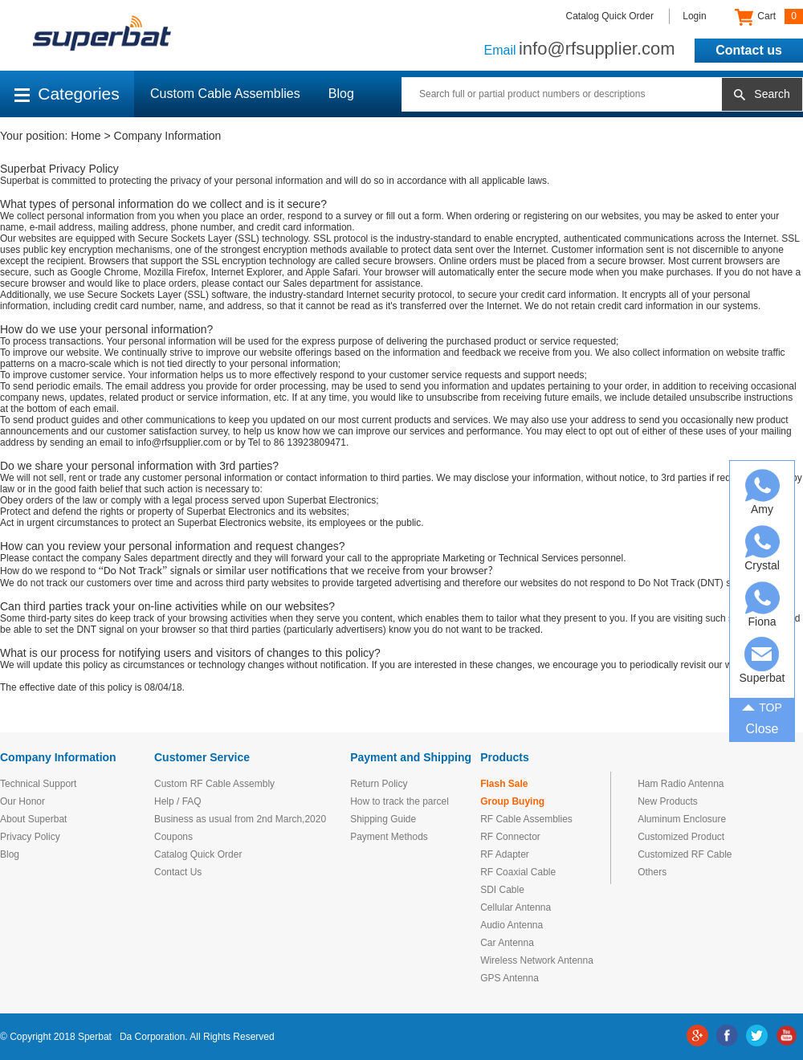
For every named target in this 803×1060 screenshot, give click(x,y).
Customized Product (681, 836)
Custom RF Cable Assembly (214, 783)
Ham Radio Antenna (681, 783)
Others (652, 872)
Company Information (168, 135)
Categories (67, 93)
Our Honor (22, 801)
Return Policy (378, 783)
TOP (762, 706)
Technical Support (38, 783)
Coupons (173, 836)
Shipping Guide (383, 819)
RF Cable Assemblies (526, 819)
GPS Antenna (509, 978)
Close (762, 729)
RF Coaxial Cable (518, 872)
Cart (769, 17)
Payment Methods (389, 836)
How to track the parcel (399, 801)
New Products (668, 801)
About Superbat (33, 819)
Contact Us (178, 872)
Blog (341, 93)
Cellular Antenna (515, 907)
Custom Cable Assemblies (225, 93)
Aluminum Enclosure (682, 819)
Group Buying (512, 801)
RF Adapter (504, 854)
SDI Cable (502, 889)
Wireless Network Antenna (536, 960)
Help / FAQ (178, 801)
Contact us (748, 50)
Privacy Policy (30, 836)
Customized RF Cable (685, 854)
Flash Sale (504, 783)
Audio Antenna (511, 925)
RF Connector (510, 836)
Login (694, 16)
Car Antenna (507, 942)
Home (85, 135)
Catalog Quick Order (610, 16)
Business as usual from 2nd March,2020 (240, 819)
